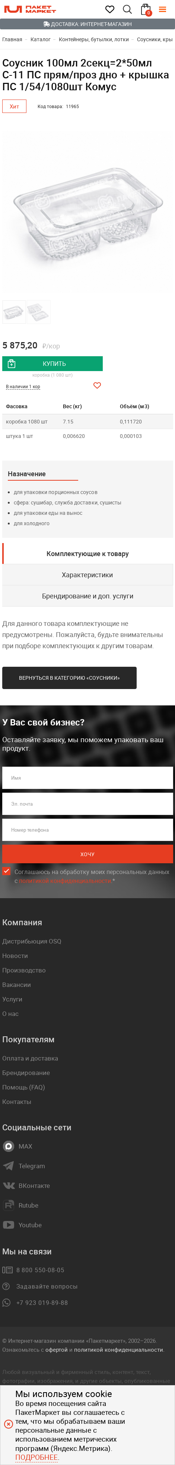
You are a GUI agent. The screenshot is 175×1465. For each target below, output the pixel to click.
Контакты (16, 1101)
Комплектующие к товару (88, 553)
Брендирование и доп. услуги (87, 595)
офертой (56, 1349)
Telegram (32, 1166)
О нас (10, 1013)
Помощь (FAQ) (23, 1087)
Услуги (12, 999)
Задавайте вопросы (47, 1286)
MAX (25, 1146)
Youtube (30, 1225)
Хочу (87, 854)
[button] (166, 212)
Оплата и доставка (30, 1058)
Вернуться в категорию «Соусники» (69, 677)
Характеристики (87, 574)
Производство (24, 970)
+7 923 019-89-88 (42, 1302)
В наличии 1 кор (23, 386)
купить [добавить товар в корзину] (54, 364)
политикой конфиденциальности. (119, 1349)
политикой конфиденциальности (65, 881)
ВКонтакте (34, 1186)
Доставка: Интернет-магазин (87, 23)
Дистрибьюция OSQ (31, 941)
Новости (15, 955)
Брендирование (26, 1072)
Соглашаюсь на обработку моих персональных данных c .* (92, 876)
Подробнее (36, 1457)
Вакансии (16, 984)
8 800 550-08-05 (40, 1270)
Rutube (28, 1205)
